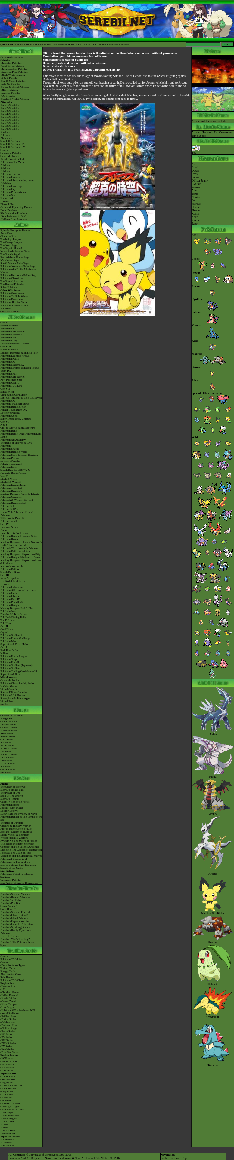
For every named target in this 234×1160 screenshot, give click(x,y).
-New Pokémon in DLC (13, 216)
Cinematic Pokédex (10, 153)
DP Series (5, 751)
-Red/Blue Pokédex (10, 62)
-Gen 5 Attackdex (9, 116)
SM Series (5, 772)
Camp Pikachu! (8, 905)
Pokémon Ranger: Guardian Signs (18, 535)
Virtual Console (8, 689)
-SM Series (6, 1034)
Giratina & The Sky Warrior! (16, 825)
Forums (30, 44)
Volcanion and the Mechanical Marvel (21, 855)
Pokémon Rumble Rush (13, 406)
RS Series (5, 742)
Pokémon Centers (10, 177)
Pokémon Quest (8, 415)
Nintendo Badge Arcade (13, 472)
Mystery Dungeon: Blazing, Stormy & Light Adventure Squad (21, 543)
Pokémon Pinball (9, 662)
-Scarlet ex (6, 1097)
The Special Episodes (11, 281)
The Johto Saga (8, 245)
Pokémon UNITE (9, 337)
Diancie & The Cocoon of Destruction (21, 849)
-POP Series (6, 1070)
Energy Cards (7, 971)
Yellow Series (7, 736)
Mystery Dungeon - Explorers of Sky (20, 554)
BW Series (6, 760)
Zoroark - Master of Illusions (16, 831)
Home (20, 44)
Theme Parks (7, 198)
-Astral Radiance (9, 1013)
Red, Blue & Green (10, 650)
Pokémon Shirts (8, 195)
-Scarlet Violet (8, 998)
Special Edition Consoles (14, 692)
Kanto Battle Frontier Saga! (15, 251)
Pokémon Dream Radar (13, 484)
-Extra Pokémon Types (12, 965)
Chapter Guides (8, 727)
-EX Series (6, 1046)
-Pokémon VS (8, 1133)
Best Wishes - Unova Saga (14, 257)
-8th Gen (5, 168)
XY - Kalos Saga (9, 260)
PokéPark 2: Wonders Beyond (16, 499)
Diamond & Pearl (10, 526)
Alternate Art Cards (10, 974)
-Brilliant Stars (8, 1016)
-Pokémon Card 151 (11, 1085)
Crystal (4, 632)
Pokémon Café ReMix (12, 331)
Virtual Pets (6, 701)
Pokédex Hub (65, 44)
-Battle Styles (7, 1031)
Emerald (5, 584)
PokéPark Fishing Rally (13, 617)
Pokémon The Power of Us (15, 861)
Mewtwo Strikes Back (12, 789)
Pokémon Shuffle (9, 448)
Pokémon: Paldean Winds (14, 305)
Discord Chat (7, 204)
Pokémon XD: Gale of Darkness (17, 590)
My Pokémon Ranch (11, 566)
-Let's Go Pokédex (10, 83)
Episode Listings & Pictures (15, 230)
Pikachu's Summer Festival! (15, 912)
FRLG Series (7, 745)
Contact (40, 44)
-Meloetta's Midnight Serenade (17, 843)
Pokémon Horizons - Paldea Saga (18, 275)
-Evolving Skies (9, 1025)
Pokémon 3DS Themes (12, 695)
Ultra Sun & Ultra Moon (13, 394)
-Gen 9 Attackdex (9, 128)
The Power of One (10, 792)
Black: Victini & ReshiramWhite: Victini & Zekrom (14, 836)
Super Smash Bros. (10, 674)
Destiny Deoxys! (9, 810)
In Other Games (8, 686)
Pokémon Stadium (10, 668)
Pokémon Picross (9, 457)
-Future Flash (7, 1076)
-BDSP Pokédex (9, 89)
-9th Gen (5, 165)
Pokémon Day (8, 189)
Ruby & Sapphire (9, 578)
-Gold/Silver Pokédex (12, 65)
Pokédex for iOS (9, 520)
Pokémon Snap (8, 659)
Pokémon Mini (8, 641)
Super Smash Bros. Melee (14, 644)
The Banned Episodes (12, 284)
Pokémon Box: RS (10, 599)
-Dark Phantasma (9, 1115)
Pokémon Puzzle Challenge (15, 638)
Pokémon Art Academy (13, 439)
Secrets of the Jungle (11, 867)
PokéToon (5, 308)
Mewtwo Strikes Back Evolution (18, 864)
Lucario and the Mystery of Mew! (18, 813)
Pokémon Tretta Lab (11, 487)
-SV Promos (7, 1058)
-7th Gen (5, 171)
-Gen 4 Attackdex (9, 113)
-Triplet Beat (7, 1094)
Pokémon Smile (8, 373)
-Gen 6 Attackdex (9, 119)
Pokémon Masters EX (12, 334)
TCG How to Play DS (12, 517)
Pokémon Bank (8, 430)
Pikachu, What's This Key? (15, 939)
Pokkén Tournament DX (13, 409)
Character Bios (8, 236)
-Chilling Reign (8, 1028)
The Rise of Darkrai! (11, 822)
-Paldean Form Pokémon (13, 219)
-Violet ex (5, 1100)
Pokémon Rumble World (13, 451)
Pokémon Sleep (8, 340)
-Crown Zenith (8, 1001)
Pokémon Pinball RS (11, 602)
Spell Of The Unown (11, 795)
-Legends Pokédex (10, 92)
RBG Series (6, 733)
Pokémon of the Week (12, 162)
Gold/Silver (6, 629)
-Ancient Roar (8, 1079)
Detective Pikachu (10, 412)
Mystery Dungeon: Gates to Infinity (19, 493)
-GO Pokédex (7, 95)
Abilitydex (6, 137)
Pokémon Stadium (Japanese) (16, 665)
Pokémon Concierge (11, 186)
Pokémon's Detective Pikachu (16, 873)
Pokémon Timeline (10, 174)
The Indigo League (10, 239)
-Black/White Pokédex (12, 74)
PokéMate (5, 623)
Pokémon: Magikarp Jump (14, 403)
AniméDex (6, 233)
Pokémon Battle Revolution (15, 550)
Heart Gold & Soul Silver (14, 532)
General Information (11, 715)
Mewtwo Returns (9, 798)
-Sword (4, 1124)
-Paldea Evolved (9, 995)
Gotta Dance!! (8, 909)
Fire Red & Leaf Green (12, 581)
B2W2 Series (7, 763)
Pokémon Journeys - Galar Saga (17, 266)
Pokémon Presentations (13, 192)
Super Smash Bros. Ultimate (15, 418)
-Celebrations (7, 1022)
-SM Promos (7, 1064)
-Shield (4, 1127)
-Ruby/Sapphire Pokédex (13, 68)
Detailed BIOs (8, 724)
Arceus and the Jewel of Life (16, 828)
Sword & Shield (9, 349)
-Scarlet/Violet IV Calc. (13, 159)
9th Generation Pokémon (13, 213)
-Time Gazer (7, 1121)
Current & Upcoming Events (16, 207)
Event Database (8, 210)
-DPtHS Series (8, 1043)
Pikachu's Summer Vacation (15, 893)
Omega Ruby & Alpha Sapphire (17, 427)
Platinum (5, 529)
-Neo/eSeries (7, 1049)
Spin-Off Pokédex (10, 140)
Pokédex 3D (7, 505)
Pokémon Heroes (9, 804)
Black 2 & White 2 (10, 481)
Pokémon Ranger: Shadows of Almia (20, 557)
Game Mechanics (9, 156)
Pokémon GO (7, 328)
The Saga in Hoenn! (11, 248)
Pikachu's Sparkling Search (15, 927)
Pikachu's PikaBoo (10, 902)
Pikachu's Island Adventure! (15, 918)
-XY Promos (7, 1067)
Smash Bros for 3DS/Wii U (15, 469)
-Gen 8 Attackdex (9, 125)
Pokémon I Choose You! (13, 858)
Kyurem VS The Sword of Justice (18, 840)
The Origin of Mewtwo (13, 786)
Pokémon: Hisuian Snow (13, 302)
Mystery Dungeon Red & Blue (17, 608)
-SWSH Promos (9, 1061)
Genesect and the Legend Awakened (19, 846)
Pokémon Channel (10, 596)
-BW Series (6, 1040)
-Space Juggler (8, 1118)
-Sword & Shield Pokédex (14, 86)
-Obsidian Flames (10, 992)
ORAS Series (7, 769)
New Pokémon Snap (11, 379)
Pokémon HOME (9, 358)
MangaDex (6, 718)
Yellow (4, 653)
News (3, 56)
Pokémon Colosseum (11, 587)
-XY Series (6, 1037)
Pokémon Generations (12, 293)
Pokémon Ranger (9, 605)
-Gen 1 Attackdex (9, 104)
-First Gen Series (9, 1052)
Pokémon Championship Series (17, 180)
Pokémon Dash (8, 593)
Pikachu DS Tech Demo (13, 614)
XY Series (5, 766)
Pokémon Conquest (10, 496)
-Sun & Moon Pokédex (12, 80)
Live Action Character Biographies (19, 882)
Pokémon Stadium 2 (11, 635)
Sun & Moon (7, 391)
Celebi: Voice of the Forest (14, 801)
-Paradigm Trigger (10, 1106)
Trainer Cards (7, 968)
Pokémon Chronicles (11, 278)
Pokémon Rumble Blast (13, 502)
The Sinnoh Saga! (10, 254)
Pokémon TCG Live (11, 385)
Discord (51, 44)
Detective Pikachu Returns (14, 343)
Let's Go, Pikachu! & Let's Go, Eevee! (21, 397)
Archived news (15, 56)
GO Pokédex (82, 44)
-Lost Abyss (6, 1112)
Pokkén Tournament (11, 463)
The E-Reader (7, 620)
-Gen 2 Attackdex (9, 107)
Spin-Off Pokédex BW (12, 146)
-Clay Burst (6, 1091)
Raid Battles (7, 977)
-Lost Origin (7, 1007)
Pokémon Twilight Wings (14, 296)
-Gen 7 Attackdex (9, 122)
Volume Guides (8, 730)
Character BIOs (8, 721)
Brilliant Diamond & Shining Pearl (19, 352)
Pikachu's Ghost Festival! (14, 915)
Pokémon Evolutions (11, 299)
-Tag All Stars (7, 1130)
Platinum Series (8, 754)
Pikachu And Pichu (10, 899)
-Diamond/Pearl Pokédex (14, 71)
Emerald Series (8, 748)
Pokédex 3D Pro (9, 508)
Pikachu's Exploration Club (15, 921)
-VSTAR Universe (10, 1103)
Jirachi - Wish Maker (11, 807)
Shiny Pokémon (8, 287)
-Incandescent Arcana (12, 1109)
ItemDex (5, 131)
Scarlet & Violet (9, 325)
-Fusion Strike (8, 1019)
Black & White (8, 478)
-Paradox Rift (7, 986)
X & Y (4, 424)
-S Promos (6, 1142)
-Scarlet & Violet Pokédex (14, 98)
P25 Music (6, 183)
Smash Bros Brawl (10, 572)
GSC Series (6, 739)
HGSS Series (7, 757)
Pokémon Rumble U (11, 490)
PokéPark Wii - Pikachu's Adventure (20, 547)
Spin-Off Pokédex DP (12, 143)
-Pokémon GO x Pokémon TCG (17, 1010)
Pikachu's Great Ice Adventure (16, 924)
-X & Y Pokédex (9, 77)
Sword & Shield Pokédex (104, 44)
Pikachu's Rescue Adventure (15, 896)
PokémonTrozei (8, 611)
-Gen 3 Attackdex (9, 110)
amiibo (4, 704)
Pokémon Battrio (9, 569)
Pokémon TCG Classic (12, 980)
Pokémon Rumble (10, 538)
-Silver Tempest (8, 1004)
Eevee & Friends (9, 936)
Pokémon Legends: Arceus (14, 355)
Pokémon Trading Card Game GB (18, 671)
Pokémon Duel (8, 466)
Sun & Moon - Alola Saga (14, 263)
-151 (2, 989)
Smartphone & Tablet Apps (15, 698)
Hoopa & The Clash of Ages (15, 852)
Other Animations (10, 311)
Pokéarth (125, 44)
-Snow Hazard (8, 1088)
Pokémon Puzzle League (13, 656)
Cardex (4, 150)
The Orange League (11, 242)
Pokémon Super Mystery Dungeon (19, 454)
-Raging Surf (7, 1082)
